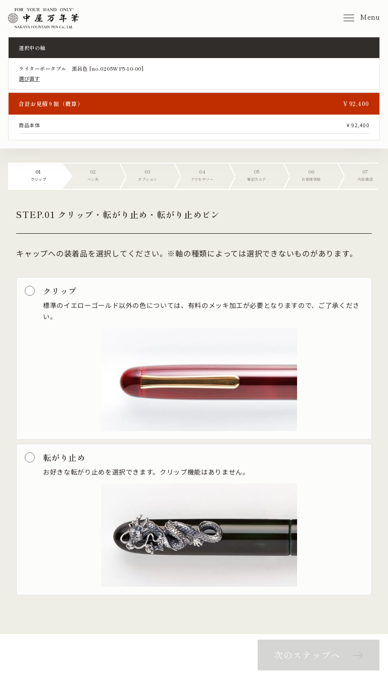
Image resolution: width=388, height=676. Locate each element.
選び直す (29, 79)
